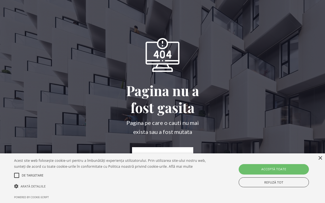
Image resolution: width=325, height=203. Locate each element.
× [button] (320, 158)
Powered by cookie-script (31, 197)
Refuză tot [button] (273, 182)
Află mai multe (181, 166)
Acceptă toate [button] (273, 169)
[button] (110, 186)
